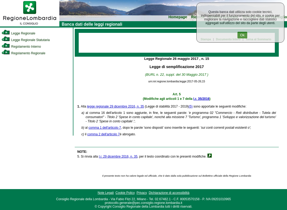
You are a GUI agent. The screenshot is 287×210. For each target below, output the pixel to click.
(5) (191, 106)
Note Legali (106, 193)
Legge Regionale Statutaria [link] (26, 40)
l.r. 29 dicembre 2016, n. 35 (118, 156)
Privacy (141, 193)
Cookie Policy (125, 193)
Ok (242, 35)
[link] (29, 25)
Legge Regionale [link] (18, 33)
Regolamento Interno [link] (21, 46)
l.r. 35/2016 (201, 99)
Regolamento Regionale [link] (23, 53)
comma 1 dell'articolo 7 (105, 127)
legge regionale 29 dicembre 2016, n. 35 (115, 106)
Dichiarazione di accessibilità (169, 193)
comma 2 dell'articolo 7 (103, 134)
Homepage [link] (177, 17)
